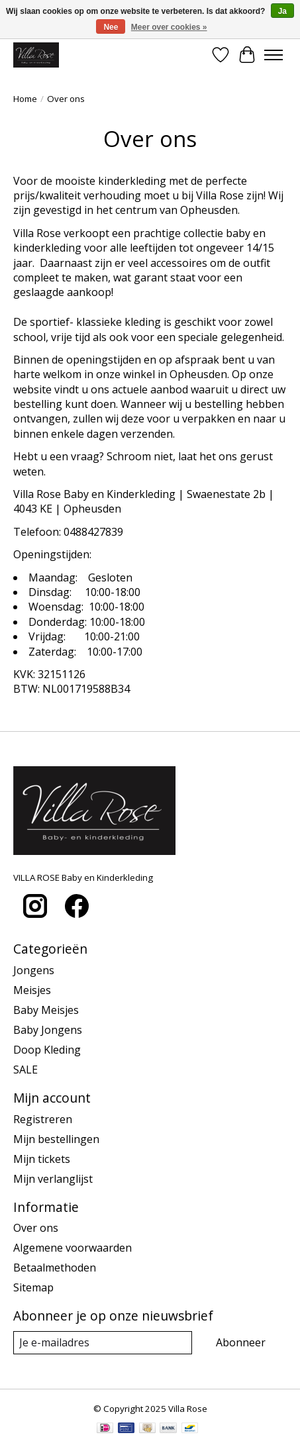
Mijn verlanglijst (53, 1179)
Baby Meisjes (46, 1010)
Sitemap (33, 1287)
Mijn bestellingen (56, 1139)
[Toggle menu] (273, 55)
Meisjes (32, 990)
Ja (282, 11)
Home (25, 99)
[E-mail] (102, 1342)
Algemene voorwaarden (72, 1247)
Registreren (42, 1119)
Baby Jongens (47, 1030)
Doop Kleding (47, 1049)
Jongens (33, 970)
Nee (110, 27)
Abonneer (241, 1342)
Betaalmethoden (54, 1267)
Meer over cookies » (169, 27)
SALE (25, 1069)
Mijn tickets (41, 1159)
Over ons (35, 1228)
